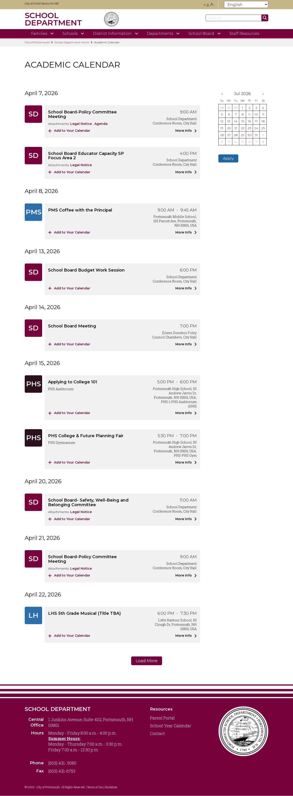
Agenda (101, 124)
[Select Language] (246, 4)
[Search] (237, 17)
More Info (186, 131)
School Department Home (71, 42)
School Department (58, 709)
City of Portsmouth (37, 42)
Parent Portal (162, 718)
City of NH (42, 3)
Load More (146, 660)
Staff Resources (244, 33)
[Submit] (264, 17)
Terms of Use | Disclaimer (102, 787)
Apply (228, 158)
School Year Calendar (170, 725)
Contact (157, 733)
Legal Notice (81, 124)
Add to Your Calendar (69, 131)
